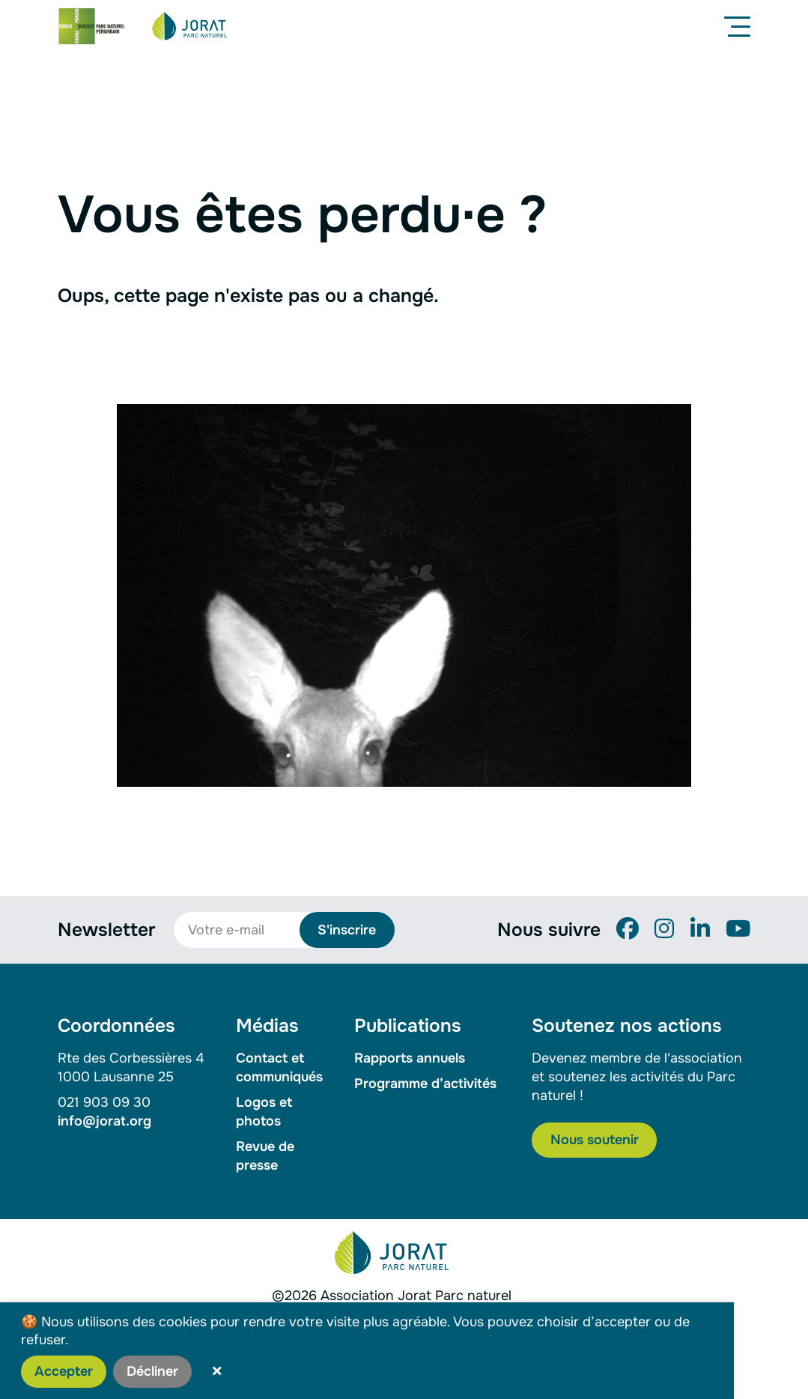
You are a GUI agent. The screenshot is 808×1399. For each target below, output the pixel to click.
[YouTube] (738, 929)
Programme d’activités (425, 1083)
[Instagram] (664, 929)
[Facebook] (627, 929)
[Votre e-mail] (244, 930)
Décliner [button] (152, 1371)
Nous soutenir (594, 1139)
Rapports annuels (409, 1058)
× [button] (217, 1371)
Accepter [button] (63, 1371)
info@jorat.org (104, 1121)
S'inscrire (347, 930)
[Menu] (740, 26)
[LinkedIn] (700, 929)
